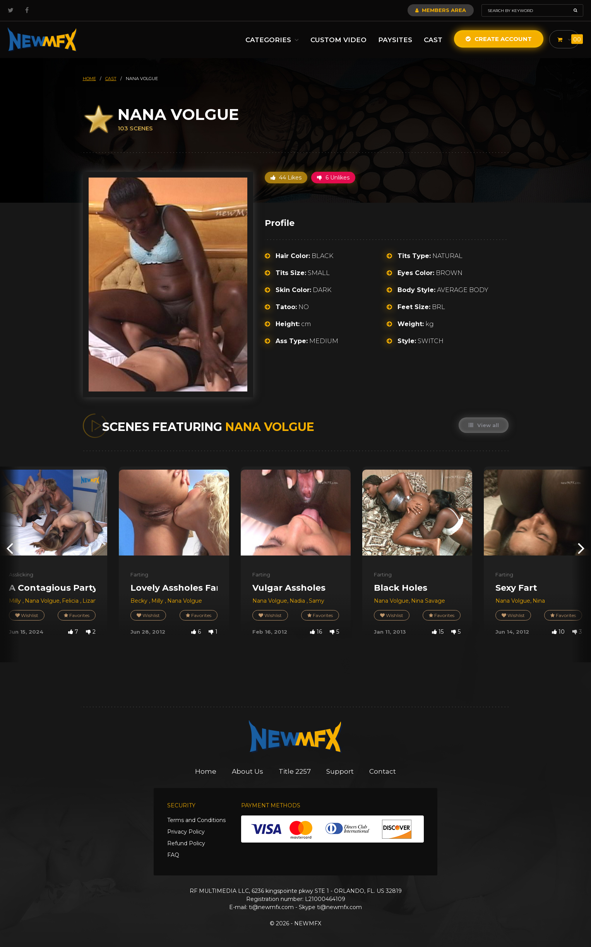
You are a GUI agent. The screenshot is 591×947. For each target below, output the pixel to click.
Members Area (440, 10)
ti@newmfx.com (271, 907)
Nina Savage (428, 600)
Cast (432, 40)
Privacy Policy (186, 831)
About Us (247, 771)
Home (205, 771)
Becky (139, 600)
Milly (15, 600)
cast (110, 78)
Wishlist (26, 615)
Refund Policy (186, 843)
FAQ (173, 854)
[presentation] (9, 547)
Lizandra (94, 600)
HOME (89, 78)
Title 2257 (295, 771)
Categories (271, 40)
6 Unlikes (333, 177)
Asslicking (21, 574)
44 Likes (286, 177)
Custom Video (338, 40)
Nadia (298, 600)
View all (483, 425)
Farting (139, 574)
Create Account (498, 39)
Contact (382, 771)
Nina (539, 600)
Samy (316, 600)
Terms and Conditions (196, 820)
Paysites (394, 40)
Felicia (71, 600)
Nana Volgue (42, 600)
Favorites (76, 615)
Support (340, 771)
